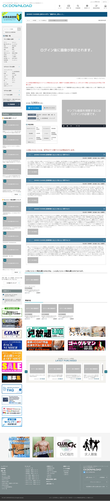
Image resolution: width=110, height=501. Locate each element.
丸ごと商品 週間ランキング (32, 475)
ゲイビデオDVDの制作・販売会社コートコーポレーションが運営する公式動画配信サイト (23, 3)
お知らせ (66, 474)
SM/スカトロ (7, 53)
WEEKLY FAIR (5, 481)
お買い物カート (50, 483)
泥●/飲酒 (6, 60)
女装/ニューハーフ (8, 85)
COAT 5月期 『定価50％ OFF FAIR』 (10, 483)
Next (105, 371)
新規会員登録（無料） (51, 479)
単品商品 (4, 474)
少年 (5, 76)
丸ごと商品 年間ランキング (32, 478)
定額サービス (66, 466)
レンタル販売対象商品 (7, 486)
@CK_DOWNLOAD (90, 472)
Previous (26, 371)
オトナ (13, 80)
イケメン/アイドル (8, 69)
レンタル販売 (66, 468)
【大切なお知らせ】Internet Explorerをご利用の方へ (11, 295)
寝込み (5, 56)
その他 (5, 61)
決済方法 (49, 475)
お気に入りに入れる (50, 107)
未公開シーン (7, 58)
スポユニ (6, 78)
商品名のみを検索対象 (10, 32)
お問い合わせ (89, 477)
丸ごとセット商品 (6, 476)
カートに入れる (35, 108)
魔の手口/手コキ (7, 44)
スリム (5, 71)
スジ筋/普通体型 (44, 118)
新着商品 (4, 472)
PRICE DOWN (5, 485)
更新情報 (66, 472)
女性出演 (44, 114)
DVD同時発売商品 (6, 478)
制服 (13, 76)
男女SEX (39, 114)
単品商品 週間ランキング (32, 469)
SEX (5, 45)
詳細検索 (12, 104)
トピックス (66, 470)
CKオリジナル (5, 479)
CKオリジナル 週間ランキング (33, 480)
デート (5, 42)
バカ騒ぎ (14, 56)
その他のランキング (11, 283)
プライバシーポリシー (95, 482)
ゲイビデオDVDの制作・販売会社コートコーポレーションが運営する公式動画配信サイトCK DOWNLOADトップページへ (17, 5)
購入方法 (49, 477)
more (16, 194)
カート (105, 8)
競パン (13, 78)
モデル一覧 (4, 488)
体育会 (13, 73)
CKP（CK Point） (51, 473)
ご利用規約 (102, 477)
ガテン (13, 82)
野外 (13, 49)
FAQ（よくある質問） (52, 471)
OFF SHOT (14, 58)
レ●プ (13, 51)
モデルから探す (8, 90)
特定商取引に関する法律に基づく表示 (95, 486)
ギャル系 (14, 75)
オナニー (14, 42)
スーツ (5, 82)
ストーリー (6, 51)
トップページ (4, 466)
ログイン (105, 1)
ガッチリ (6, 75)
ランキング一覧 (29, 468)
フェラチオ (14, 44)
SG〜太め (6, 84)
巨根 (38, 118)
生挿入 (5, 54)
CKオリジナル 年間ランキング (33, 484)
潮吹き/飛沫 (14, 53)
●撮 (52, 114)
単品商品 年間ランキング (32, 473)
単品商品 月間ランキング (32, 471)
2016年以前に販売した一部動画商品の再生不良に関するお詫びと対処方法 (13, 301)
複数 (49, 114)
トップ (59, 8)
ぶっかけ (14, 54)
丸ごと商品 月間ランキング (32, 477)
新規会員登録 (96, 8)
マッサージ (14, 60)
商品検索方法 (50, 469)
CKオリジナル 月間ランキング (33, 482)
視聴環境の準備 (50, 468)
